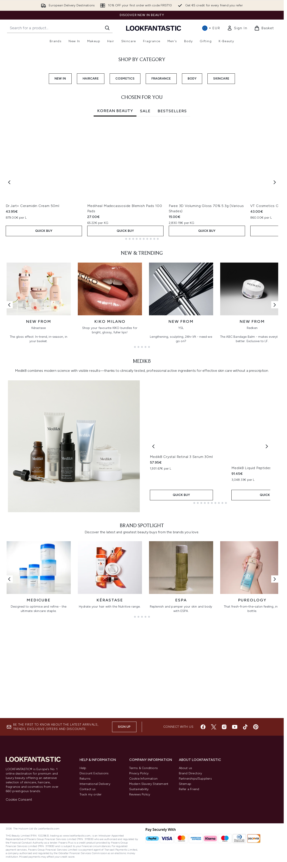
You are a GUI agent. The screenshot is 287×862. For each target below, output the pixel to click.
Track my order (91, 794)
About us (185, 768)
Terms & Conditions (143, 768)
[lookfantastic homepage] (153, 28)
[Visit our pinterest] (256, 727)
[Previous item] (9, 270)
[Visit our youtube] (234, 727)
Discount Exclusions (94, 773)
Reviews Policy (139, 794)
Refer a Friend (189, 789)
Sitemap (185, 784)
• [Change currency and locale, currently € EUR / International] (211, 28)
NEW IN (60, 167)
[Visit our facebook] (203, 727)
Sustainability (139, 789)
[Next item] (274, 270)
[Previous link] (9, 393)
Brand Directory (190, 773)
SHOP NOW (29, 104)
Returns (85, 778)
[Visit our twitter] (213, 727)
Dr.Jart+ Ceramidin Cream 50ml (32, 294)
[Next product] (266, 535)
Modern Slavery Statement (149, 784)
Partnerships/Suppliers (195, 778)
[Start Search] (107, 28)
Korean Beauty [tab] (115, 199)
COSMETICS (125, 167)
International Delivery (95, 784)
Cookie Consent (19, 799)
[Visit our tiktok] (245, 727)
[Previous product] (153, 535)
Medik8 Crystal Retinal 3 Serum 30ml (181, 559)
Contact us (88, 789)
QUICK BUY (44, 319)
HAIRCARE (91, 167)
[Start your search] (60, 28)
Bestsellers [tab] (172, 199)
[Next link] (274, 393)
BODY (192, 167)
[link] (237, 28)
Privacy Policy (139, 773)
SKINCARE (221, 167)
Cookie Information (143, 778)
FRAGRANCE (161, 167)
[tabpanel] (142, 270)
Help (83, 768)
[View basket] (264, 28)
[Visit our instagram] (224, 727)
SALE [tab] (145, 199)
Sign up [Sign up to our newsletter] (124, 727)
